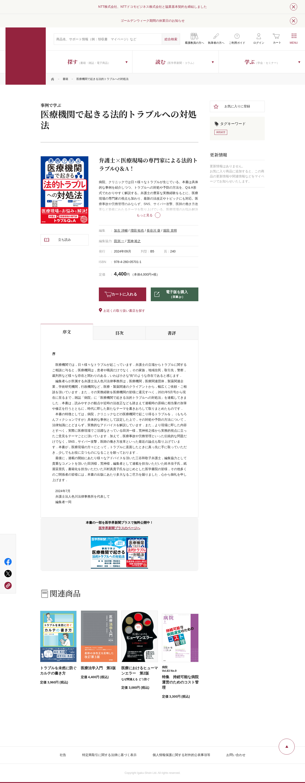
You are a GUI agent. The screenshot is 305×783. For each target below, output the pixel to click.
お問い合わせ (236, 755)
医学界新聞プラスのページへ (119, 528)
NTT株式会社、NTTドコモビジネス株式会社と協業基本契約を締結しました (152, 6)
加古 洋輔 (121, 230)
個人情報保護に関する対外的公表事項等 (181, 755)
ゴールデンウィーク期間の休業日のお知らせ (153, 20)
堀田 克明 (170, 230)
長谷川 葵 (153, 230)
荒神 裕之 (134, 241)
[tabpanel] (64, 190)
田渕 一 (119, 241)
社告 (63, 755)
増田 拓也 (137, 230)
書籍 (65, 79)
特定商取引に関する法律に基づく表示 (109, 755)
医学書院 (25, 56)
